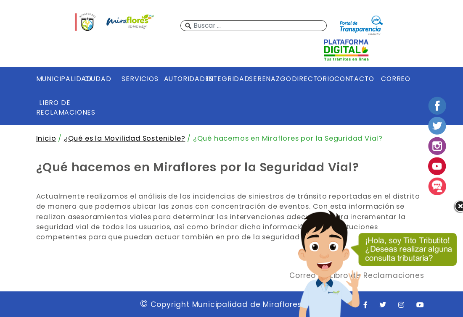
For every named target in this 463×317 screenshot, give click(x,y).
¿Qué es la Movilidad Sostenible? (124, 138)
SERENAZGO (268, 78)
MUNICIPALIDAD (55, 78)
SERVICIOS (140, 78)
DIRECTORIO (311, 78)
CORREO (395, 78)
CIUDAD (97, 78)
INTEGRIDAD (225, 78)
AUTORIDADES (183, 78)
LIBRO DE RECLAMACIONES (55, 107)
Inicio (46, 138)
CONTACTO (353, 78)
